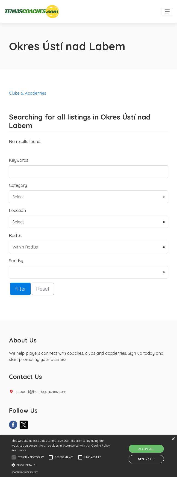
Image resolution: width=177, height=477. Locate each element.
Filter (20, 288)
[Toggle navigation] (167, 12)
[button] (13, 457)
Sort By (16, 260)
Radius (15, 235)
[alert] (88, 456)
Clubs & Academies (27, 93)
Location (17, 210)
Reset (43, 288)
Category (18, 185)
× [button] (173, 439)
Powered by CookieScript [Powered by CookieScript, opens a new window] (25, 472)
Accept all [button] (146, 449)
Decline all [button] (146, 459)
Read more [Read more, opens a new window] (19, 450)
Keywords (18, 160)
